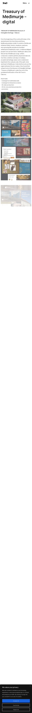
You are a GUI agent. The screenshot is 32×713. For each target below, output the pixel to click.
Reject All (16, 709)
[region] (16, 698)
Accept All (16, 701)
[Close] (30, 686)
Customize (16, 705)
